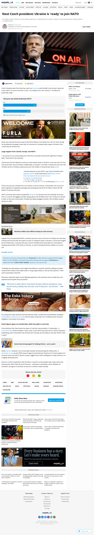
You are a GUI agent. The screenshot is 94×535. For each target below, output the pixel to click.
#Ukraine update (58, 386)
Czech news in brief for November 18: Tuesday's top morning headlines (54, 420)
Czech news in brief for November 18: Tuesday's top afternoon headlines (11, 420)
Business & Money (80, 7)
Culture (21, 7)
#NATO (17, 386)
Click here (49, 410)
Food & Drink (30, 7)
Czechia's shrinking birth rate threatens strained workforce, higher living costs (79, 310)
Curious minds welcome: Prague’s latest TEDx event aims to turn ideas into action (33, 483)
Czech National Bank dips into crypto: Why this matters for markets (78, 207)
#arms (5, 382)
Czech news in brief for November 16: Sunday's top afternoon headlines (54, 428)
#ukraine (38, 176)
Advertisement (62, 118)
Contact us (47, 499)
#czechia (26, 176)
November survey (7, 353)
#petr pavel (26, 386)
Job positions (28, 501)
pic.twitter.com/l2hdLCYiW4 (32, 178)
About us (47, 497)
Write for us (47, 506)
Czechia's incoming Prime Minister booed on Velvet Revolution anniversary (11, 442)
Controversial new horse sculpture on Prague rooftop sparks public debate (78, 291)
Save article (18, 83)
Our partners (47, 501)
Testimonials (47, 504)
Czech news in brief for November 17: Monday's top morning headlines (33, 427)
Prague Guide (13, 7)
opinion (8, 351)
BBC (45, 262)
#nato (43, 176)
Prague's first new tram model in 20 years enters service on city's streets (79, 349)
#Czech (57, 174)
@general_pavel (28, 174)
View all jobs (79, 105)
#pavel (32, 176)
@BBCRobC (51, 174)
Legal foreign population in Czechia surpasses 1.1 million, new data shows (78, 187)
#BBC (12, 382)
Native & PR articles (29, 499)
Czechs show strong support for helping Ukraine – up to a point (34, 344)
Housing (45, 7)
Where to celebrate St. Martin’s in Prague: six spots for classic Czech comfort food (53, 483)
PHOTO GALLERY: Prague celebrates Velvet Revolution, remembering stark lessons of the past (33, 420)
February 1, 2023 (59, 181)
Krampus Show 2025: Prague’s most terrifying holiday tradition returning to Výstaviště (33, 475)
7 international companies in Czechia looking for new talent (11, 482)
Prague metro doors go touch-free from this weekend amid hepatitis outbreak (79, 148)
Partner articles (33, 470)
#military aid (7, 386)
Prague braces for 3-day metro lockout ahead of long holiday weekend (79, 168)
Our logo (47, 508)
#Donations (47, 382)
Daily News (4, 7)
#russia (47, 176)
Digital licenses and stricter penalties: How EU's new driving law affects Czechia (79, 330)
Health (60, 7)
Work (65, 7)
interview (36, 88)
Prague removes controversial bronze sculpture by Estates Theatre (78, 128)
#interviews (58, 382)
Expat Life (38, 7)
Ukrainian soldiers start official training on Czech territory (33, 231)
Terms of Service (65, 497)
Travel (71, 7)
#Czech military (23, 382)
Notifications (29, 83)
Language (90, 7)
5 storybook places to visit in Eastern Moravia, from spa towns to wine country (54, 475)
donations (32, 195)
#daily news (35, 382)
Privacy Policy (65, 499)
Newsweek (39, 262)
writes (57, 167)
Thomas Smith (17, 25)
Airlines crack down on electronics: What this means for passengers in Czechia (79, 251)
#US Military (6, 390)
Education (53, 7)
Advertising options (29, 497)
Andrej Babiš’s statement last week (13, 317)
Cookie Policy (65, 501)
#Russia (36, 386)
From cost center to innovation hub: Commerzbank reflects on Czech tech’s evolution (11, 475)
